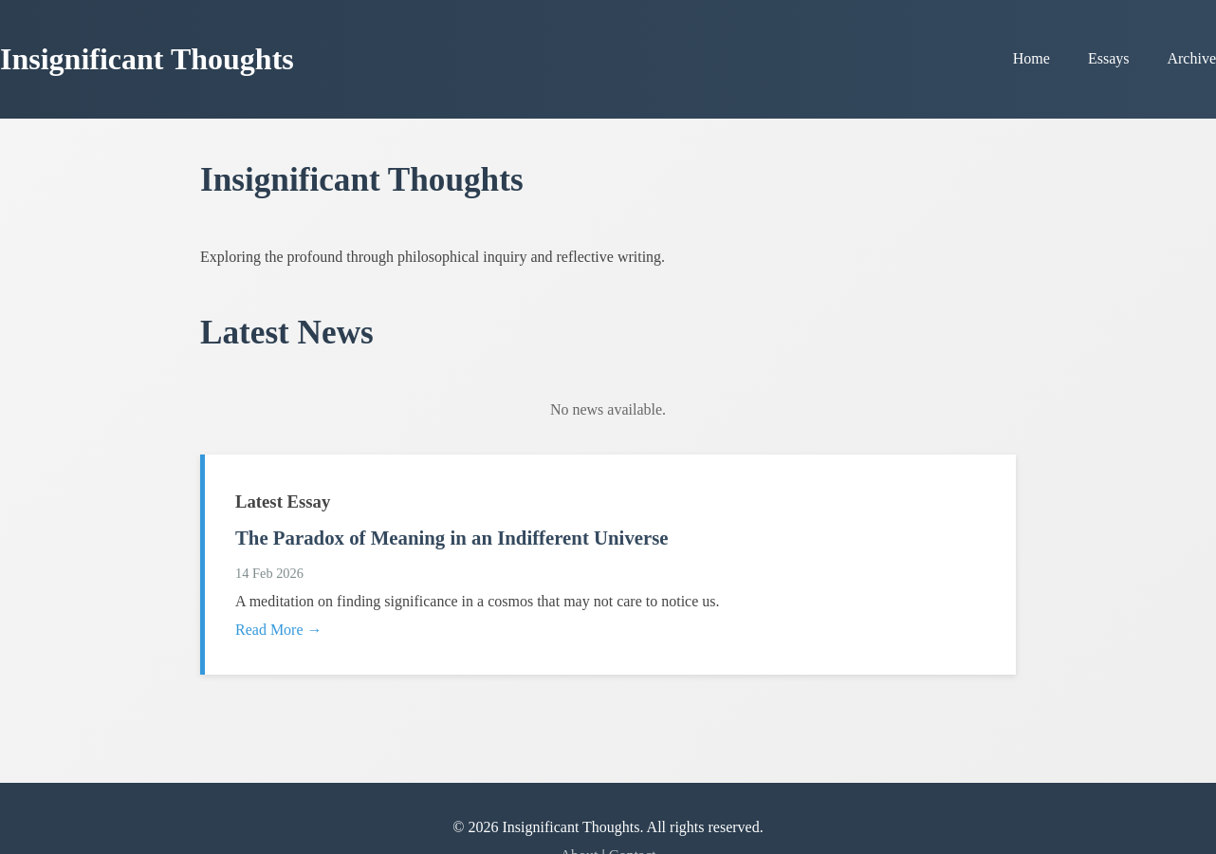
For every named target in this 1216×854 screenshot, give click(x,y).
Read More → (278, 630)
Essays (1109, 58)
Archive (1191, 58)
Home (1031, 58)
